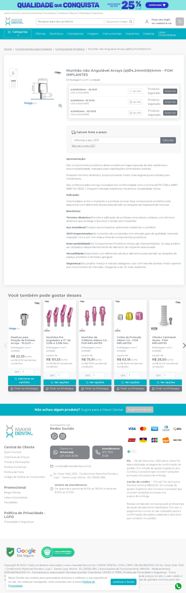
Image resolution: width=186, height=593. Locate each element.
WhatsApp (84, 13)
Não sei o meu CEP (83, 145)
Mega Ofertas (12, 492)
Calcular (168, 140)
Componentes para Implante (33, 49)
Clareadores (75, 33)
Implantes (97, 13)
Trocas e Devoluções (16, 462)
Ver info (135, 91)
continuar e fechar (123, 581)
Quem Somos (11, 13)
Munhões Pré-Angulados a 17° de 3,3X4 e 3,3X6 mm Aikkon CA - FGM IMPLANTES (58, 340)
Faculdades (49, 13)
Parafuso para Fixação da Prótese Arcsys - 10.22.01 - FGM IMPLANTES (23, 340)
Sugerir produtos (139, 409)
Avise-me (170, 91)
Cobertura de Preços (16, 457)
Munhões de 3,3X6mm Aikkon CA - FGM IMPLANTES (94, 340)
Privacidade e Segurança (18, 521)
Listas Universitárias (31, 13)
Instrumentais (112, 33)
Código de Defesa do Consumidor (24, 477)
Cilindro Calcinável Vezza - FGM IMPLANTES (164, 340)
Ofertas (73, 13)
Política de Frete (14, 472)
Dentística (56, 33)
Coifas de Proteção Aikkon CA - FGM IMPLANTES (129, 340)
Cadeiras (62, 13)
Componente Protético (70, 49)
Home (8, 49)
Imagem (93, 33)
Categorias (18, 33)
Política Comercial (15, 467)
